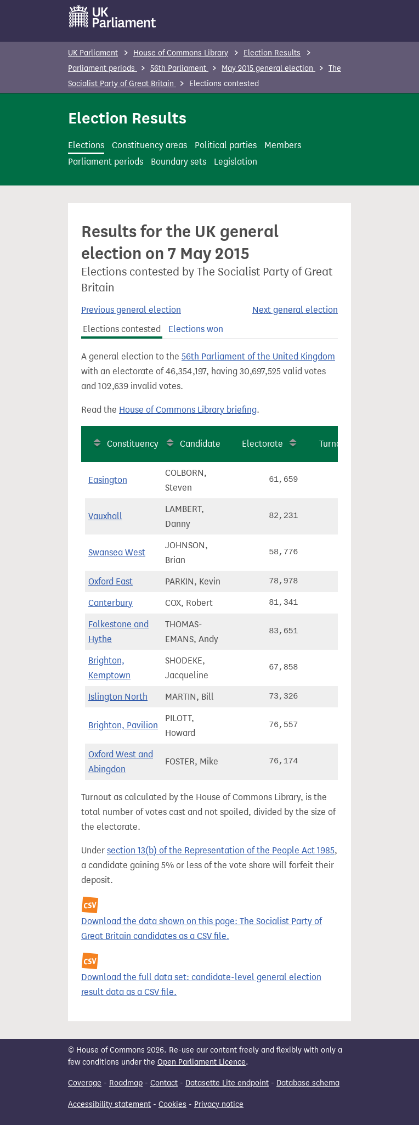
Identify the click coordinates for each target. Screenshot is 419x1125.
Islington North (118, 696)
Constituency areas (149, 145)
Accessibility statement (109, 1104)
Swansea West (116, 552)
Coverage (84, 1083)
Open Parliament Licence (201, 1062)
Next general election (295, 310)
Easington (107, 480)
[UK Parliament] (112, 16)
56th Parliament (179, 68)
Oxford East (110, 581)
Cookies (172, 1104)
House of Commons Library (180, 53)
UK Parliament (93, 53)
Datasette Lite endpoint (227, 1083)
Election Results (272, 53)
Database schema (307, 1083)
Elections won (195, 329)
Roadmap (126, 1083)
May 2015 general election (268, 68)
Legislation (235, 161)
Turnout (334, 443)
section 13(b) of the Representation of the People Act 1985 (221, 850)
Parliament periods (102, 68)
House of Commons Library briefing (188, 409)
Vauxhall (105, 516)
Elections (86, 145)
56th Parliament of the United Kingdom (258, 356)
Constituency (132, 443)
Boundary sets (178, 161)
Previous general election (131, 310)
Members (282, 145)
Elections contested (122, 329)
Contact (164, 1083)
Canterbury (110, 603)
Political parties (226, 145)
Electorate (262, 443)
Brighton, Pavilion (123, 725)
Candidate (200, 443)
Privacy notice (219, 1104)
